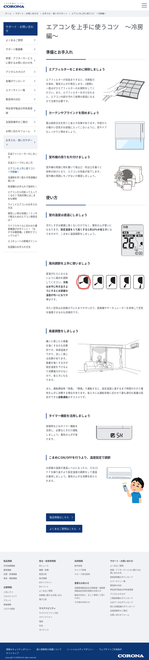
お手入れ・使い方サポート (51, 13)
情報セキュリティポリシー (17, 649)
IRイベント (43, 586)
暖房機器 (7, 569)
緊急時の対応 (13, 94)
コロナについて (10, 595)
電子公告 (43, 598)
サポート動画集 (14, 44)
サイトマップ (125, 649)
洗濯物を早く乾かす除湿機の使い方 (22, 172)
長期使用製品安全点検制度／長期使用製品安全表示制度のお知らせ (89, 589)
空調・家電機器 (10, 573)
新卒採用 (78, 565)
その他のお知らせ (82, 601)
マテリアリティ (45, 616)
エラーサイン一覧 (15, 85)
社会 (41, 625)
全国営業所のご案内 (17, 116)
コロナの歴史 (9, 608)
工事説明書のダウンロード (121, 597)
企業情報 (7, 586)
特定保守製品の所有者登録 (19, 105)
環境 (41, 620)
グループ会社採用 (82, 573)
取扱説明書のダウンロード (121, 576)
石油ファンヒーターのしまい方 (22, 149)
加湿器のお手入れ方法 (19, 238)
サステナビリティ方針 (48, 612)
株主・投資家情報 (47, 560)
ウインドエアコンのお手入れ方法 (22, 198)
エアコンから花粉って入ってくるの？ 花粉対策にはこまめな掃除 (22, 188)
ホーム (8, 13)
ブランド (7, 600)
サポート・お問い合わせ (25, 13)
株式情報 (43, 577)
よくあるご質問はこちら (62, 528)
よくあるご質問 (14, 35)
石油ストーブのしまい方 (20, 156)
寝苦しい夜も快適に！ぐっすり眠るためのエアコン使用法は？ (22, 209)
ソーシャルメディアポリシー (75, 649)
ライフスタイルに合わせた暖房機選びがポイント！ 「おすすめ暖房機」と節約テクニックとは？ (22, 222)
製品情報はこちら (59, 517)
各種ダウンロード (15, 76)
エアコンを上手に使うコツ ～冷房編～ (22, 163)
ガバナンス (44, 629)
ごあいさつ (8, 591)
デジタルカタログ (15, 67)
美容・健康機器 (10, 577)
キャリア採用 (80, 569)
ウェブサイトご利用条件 (104, 649)
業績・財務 (44, 569)
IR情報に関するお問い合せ (50, 594)
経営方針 (43, 573)
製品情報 (7, 560)
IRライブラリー (45, 582)
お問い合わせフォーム (18, 125)
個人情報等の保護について (46, 649)
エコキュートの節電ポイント (22, 232)
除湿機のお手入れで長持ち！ (22, 179)
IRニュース (43, 565)
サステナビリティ (47, 608)
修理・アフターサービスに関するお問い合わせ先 (19, 56)
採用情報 (78, 560)
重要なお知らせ (81, 582)
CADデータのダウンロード (121, 601)
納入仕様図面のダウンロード (122, 606)
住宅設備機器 (9, 565)
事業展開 (7, 604)
